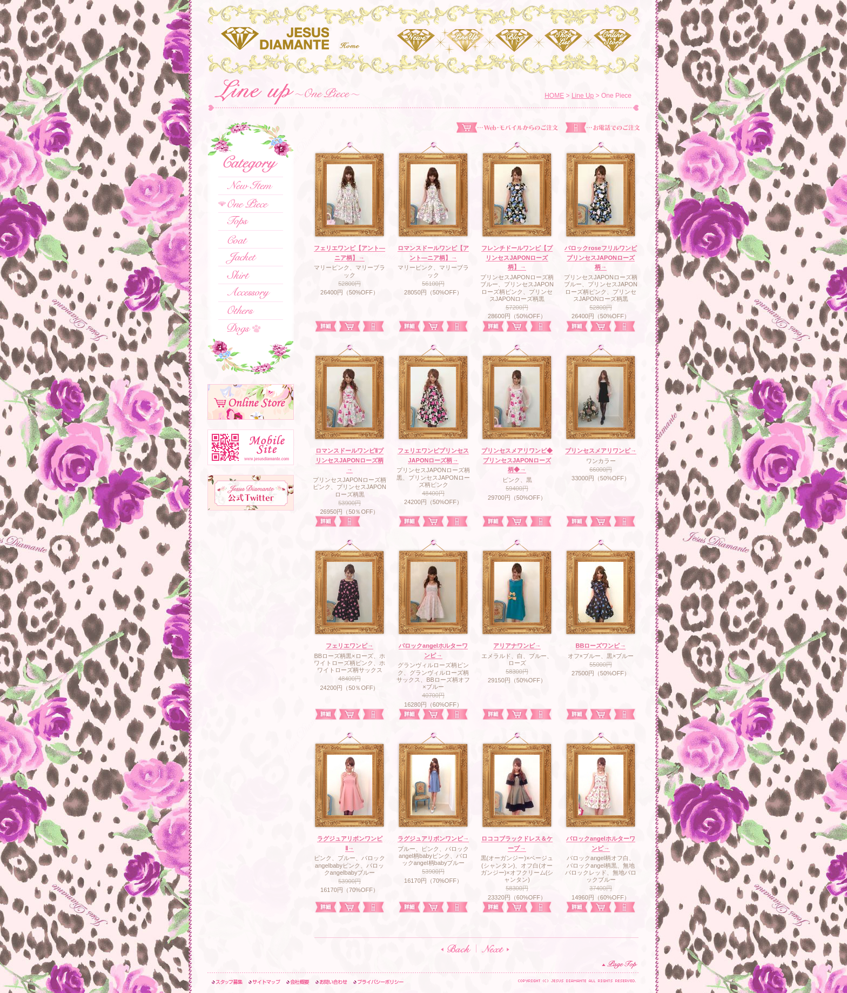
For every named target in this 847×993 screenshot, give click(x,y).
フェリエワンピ (349, 645)
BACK (456, 948)
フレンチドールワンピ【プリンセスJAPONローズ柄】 (517, 257)
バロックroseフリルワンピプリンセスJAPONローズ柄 (600, 257)
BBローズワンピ (601, 645)
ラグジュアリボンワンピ (433, 838)
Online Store (612, 40)
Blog (514, 40)
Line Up (464, 40)
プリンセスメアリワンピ (600, 450)
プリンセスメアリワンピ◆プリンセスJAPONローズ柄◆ (517, 460)
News (415, 40)
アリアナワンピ (517, 645)
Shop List (563, 40)
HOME (554, 95)
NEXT (495, 948)
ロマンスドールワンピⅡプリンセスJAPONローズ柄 (349, 460)
